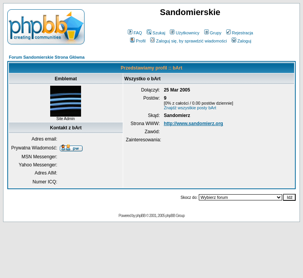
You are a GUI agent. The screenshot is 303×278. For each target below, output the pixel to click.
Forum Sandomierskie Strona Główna (47, 57)
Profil (138, 41)
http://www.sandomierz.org (193, 123)
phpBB (141, 216)
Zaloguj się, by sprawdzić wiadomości (188, 41)
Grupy (213, 33)
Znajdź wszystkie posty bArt (190, 107)
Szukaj (156, 33)
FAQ (135, 33)
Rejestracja (239, 33)
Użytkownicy (184, 33)
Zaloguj (241, 41)
